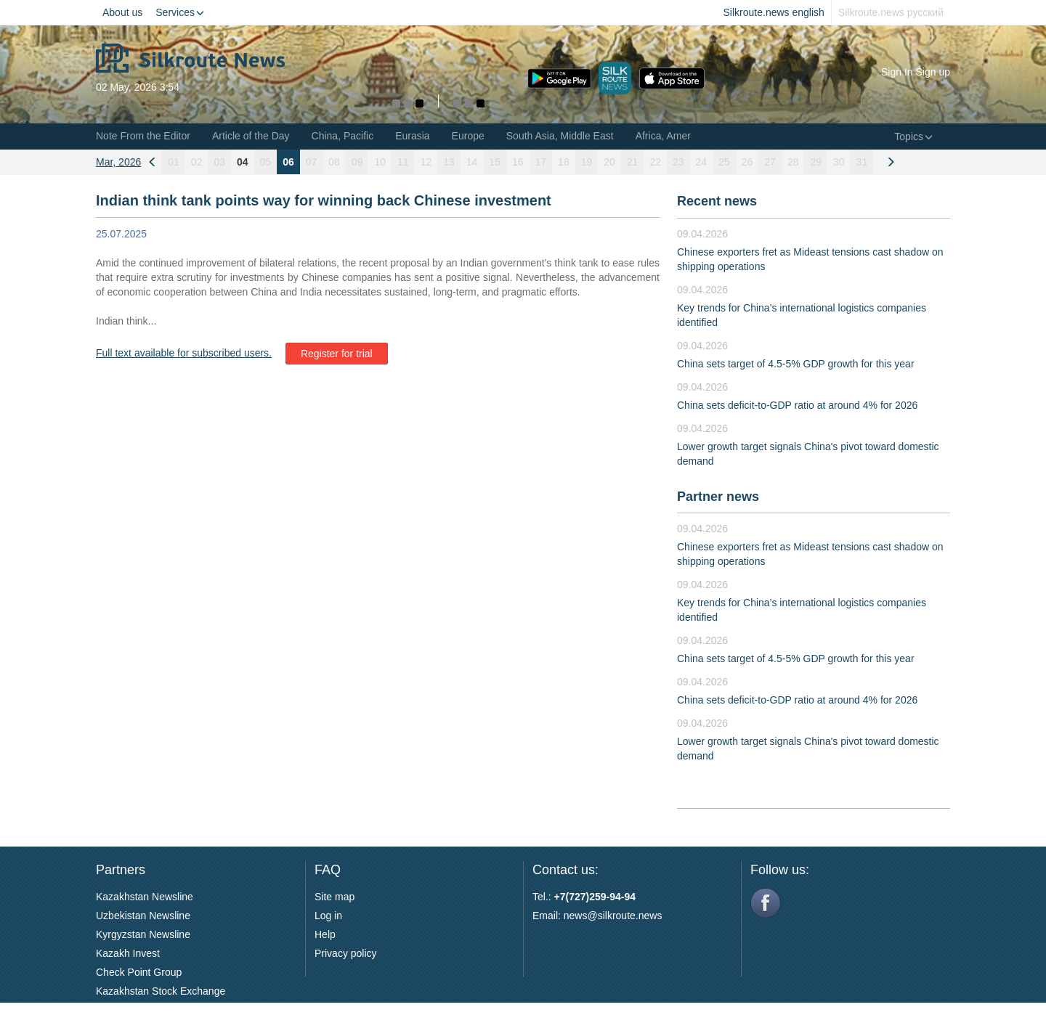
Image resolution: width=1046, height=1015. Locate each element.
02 (197, 162)
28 (793, 162)
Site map (334, 896)
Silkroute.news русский (891, 12)
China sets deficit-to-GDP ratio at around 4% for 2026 (797, 405)
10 (380, 162)
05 (266, 162)
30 (839, 162)
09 (357, 162)
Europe (468, 136)
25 (724, 162)
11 (403, 162)
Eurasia (412, 136)
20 (609, 162)
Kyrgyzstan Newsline (143, 934)
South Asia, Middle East (560, 136)
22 (655, 162)
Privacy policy (346, 953)
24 (702, 162)
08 (334, 162)
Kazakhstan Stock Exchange (160, 991)
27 (770, 162)
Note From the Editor (143, 136)
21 (632, 162)
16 (518, 162)
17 (541, 162)
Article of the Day (251, 136)
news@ (581, 915)
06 (288, 162)
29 (816, 162)
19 (587, 162)
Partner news (718, 496)
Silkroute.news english (773, 12)
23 (678, 162)
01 (173, 162)
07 (311, 162)
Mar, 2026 (118, 162)
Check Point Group (139, 972)
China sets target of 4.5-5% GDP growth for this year (796, 364)
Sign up (933, 72)
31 (862, 162)
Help (325, 934)
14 (472, 162)
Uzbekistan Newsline (143, 915)
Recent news (717, 201)
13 (449, 162)
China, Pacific (343, 136)
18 (563, 162)
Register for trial (337, 353)
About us (122, 12)
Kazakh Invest (128, 953)
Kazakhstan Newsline (144, 896)
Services (179, 12)
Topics (913, 136)
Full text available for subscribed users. (184, 353)
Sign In (897, 72)
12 (426, 162)
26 (747, 162)
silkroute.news (630, 915)
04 (242, 162)
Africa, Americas (672, 136)
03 (219, 162)
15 (494, 162)
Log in (328, 915)
